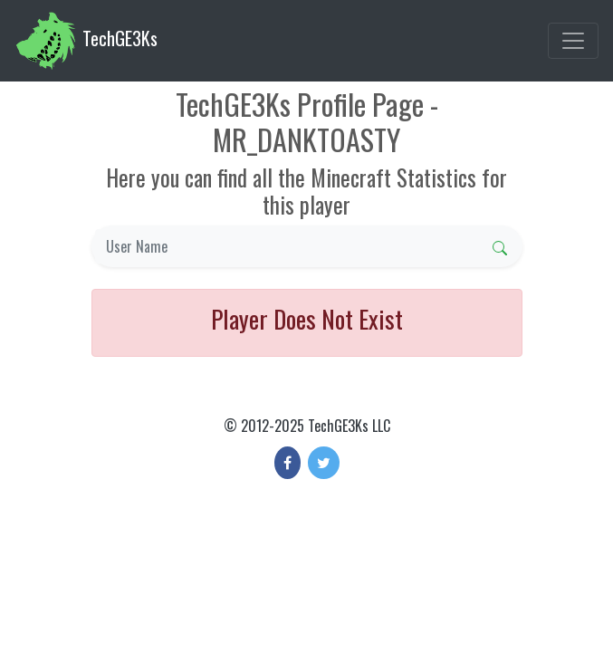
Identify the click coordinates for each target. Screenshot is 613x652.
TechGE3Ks (86, 41)
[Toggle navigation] (573, 41)
